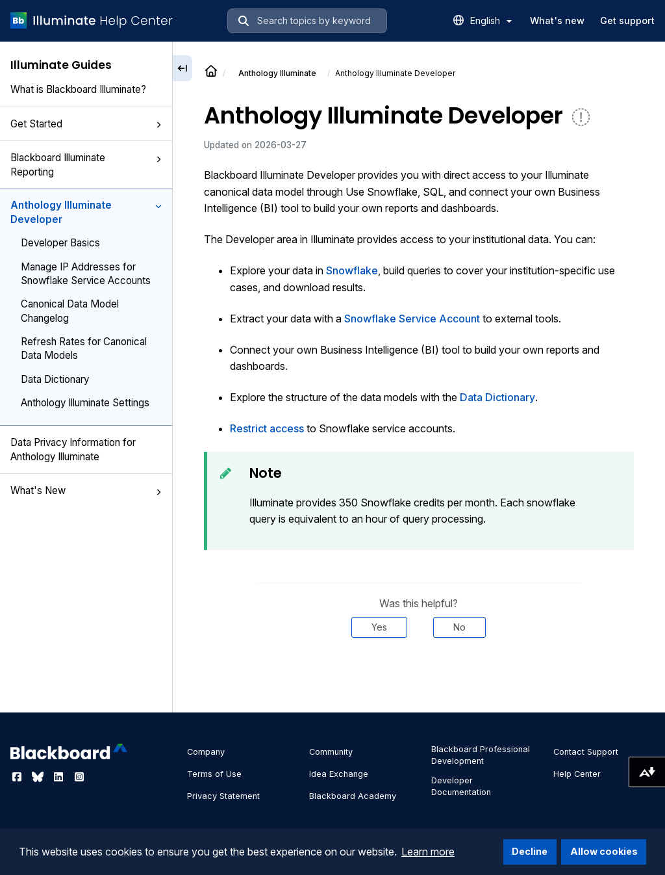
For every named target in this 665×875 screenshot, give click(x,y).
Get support (627, 20)
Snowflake (352, 270)
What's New (86, 490)
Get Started (86, 124)
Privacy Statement (223, 796)
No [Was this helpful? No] (459, 627)
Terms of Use (214, 774)
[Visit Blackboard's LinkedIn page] (60, 776)
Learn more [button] (428, 851)
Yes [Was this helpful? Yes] (379, 627)
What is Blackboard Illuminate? (78, 89)
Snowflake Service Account (412, 318)
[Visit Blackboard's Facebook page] (18, 776)
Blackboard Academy (352, 796)
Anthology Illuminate (277, 73)
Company (206, 752)
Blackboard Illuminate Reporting (86, 164)
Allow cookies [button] (604, 851)
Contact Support (585, 752)
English (491, 20)
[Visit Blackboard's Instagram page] (79, 776)
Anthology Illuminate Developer (86, 212)
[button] (158, 125)
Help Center (577, 774)
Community (331, 752)
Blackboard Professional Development (480, 755)
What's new (557, 20)
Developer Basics (60, 243)
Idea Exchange (338, 774)
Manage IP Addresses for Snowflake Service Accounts (86, 274)
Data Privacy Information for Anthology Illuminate (73, 449)
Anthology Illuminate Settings (85, 403)
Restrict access (267, 428)
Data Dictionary (55, 379)
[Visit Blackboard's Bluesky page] (39, 776)
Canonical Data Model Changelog (70, 311)
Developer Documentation (461, 786)
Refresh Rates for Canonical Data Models (84, 348)
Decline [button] (529, 851)
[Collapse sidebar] (182, 68)
